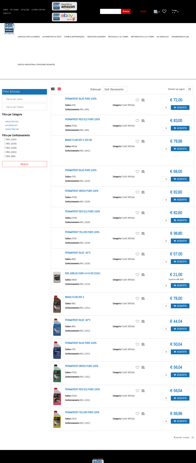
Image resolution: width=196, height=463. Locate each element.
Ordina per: (95, 89)
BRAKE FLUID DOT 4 (74, 297)
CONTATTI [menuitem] (7, 13)
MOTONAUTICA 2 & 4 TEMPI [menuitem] (142, 37)
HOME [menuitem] (5, 10)
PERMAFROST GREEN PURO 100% (81, 191)
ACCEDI (143, 11)
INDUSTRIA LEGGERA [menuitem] (96, 37)
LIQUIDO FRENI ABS (12, 129)
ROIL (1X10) (11, 144)
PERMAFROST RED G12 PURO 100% (82, 119)
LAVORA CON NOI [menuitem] (38, 10)
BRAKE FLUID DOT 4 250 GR (78, 140)
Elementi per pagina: (176, 89)
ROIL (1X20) (11, 148)
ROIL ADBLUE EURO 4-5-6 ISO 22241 (82, 273)
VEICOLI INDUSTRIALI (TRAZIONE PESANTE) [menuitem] (36, 65)
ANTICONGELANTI (11, 125)
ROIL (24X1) (11, 152)
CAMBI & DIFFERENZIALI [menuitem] (74, 37)
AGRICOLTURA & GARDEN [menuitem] (29, 37)
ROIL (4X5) (10, 156)
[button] (126, 11)
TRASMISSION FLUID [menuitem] (180, 37)
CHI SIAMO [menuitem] (14, 10)
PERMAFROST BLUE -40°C (78, 252)
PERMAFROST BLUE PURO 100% (81, 98)
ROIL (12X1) (11, 139)
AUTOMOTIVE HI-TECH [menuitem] (51, 37)
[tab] (54, 89)
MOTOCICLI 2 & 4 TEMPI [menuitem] (118, 37)
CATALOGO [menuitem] (25, 10)
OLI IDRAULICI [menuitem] (163, 37)
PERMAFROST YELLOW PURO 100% (82, 232)
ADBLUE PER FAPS (11, 121)
